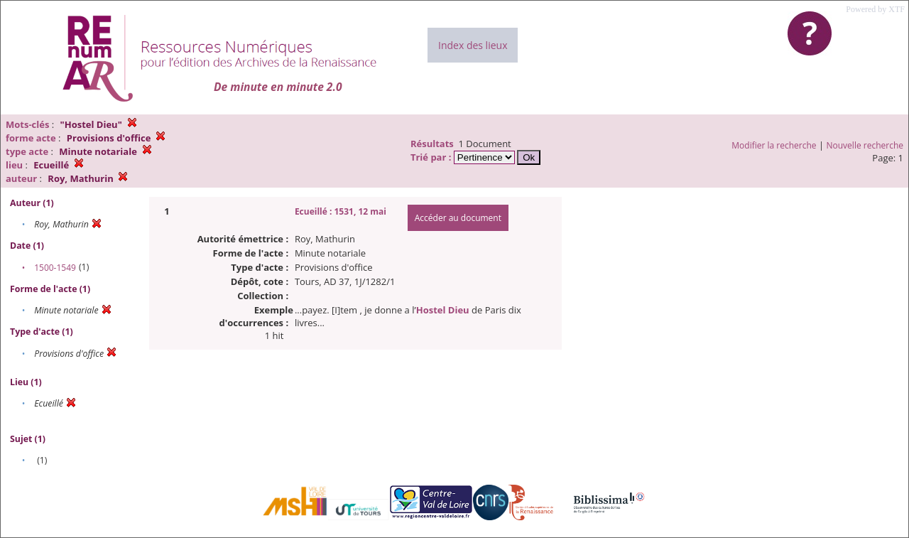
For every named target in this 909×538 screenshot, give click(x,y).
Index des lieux (472, 45)
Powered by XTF (875, 9)
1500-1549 (55, 268)
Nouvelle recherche (865, 145)
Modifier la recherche (773, 145)
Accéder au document (458, 218)
